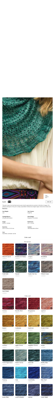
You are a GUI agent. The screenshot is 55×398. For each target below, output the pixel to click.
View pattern (47, 196)
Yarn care (49, 201)
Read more (4, 208)
